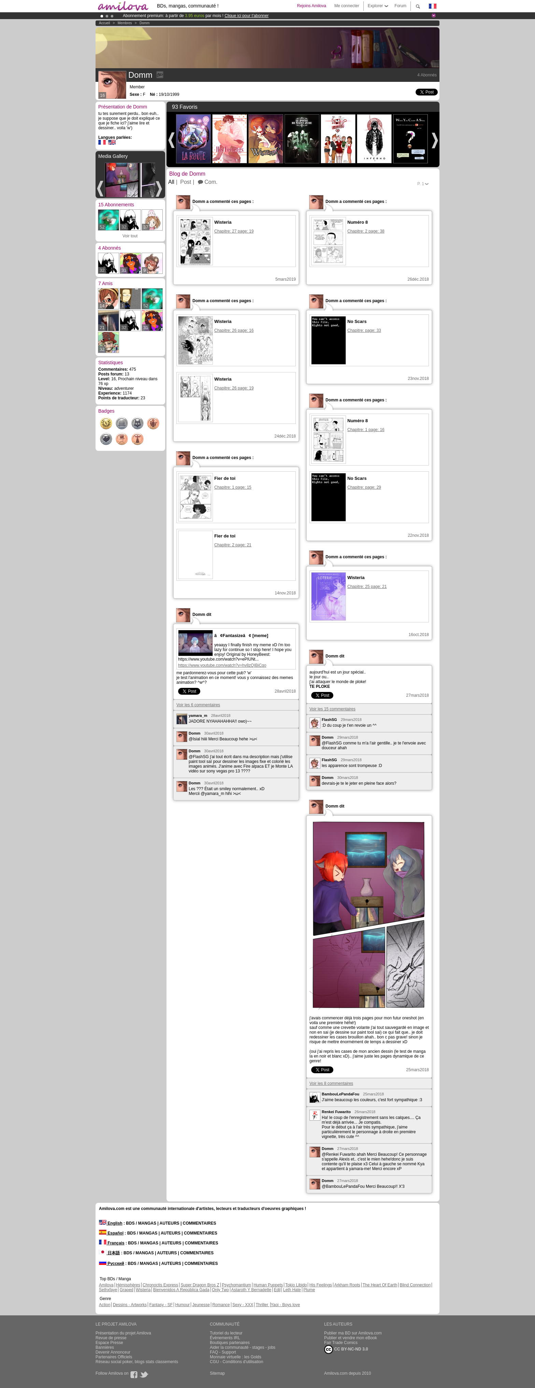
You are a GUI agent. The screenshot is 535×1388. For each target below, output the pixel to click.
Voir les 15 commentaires (332, 709)
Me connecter (346, 5)
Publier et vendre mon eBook (350, 1337)
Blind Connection (415, 1285)
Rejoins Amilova (311, 5)
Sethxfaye (108, 1289)
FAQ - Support (223, 1352)
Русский (111, 1263)
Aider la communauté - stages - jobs (242, 1347)
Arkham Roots (347, 1285)
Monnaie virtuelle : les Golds (235, 1357)
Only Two (220, 1289)
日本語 (109, 1253)
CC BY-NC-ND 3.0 (346, 1349)
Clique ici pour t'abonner (247, 15)
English (110, 1223)
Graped (126, 1289)
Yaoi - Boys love (285, 1304)
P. (420, 183)
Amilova (106, 1285)
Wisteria (143, 1289)
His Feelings (320, 1285)
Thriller (262, 1304)
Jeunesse (200, 1304)
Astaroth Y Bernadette (251, 1289)
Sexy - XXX (242, 1304)
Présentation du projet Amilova (123, 1333)
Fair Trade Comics (341, 1342)
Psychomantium (236, 1285)
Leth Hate (292, 1289)
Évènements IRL (225, 1337)
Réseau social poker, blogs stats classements (137, 1361)
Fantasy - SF (161, 1304)
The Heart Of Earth (380, 1285)
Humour (182, 1304)
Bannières (105, 1347)
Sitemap (217, 1373)
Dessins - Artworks (130, 1304)
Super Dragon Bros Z (199, 1285)
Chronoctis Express (160, 1285)
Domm (144, 23)
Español (111, 1233)
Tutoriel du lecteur (226, 1333)
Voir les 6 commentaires (198, 705)
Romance (221, 1304)
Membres (125, 23)
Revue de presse (111, 1337)
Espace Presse (109, 1342)
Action (104, 1304)
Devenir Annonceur (113, 1352)
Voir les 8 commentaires (331, 1083)
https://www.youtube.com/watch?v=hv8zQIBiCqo (222, 665)
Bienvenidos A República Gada (181, 1289)
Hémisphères (128, 1285)
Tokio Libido (296, 1285)
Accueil (104, 23)
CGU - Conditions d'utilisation (236, 1361)
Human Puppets (268, 1285)
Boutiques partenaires (230, 1342)
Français (112, 1243)
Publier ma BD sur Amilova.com (353, 1333)
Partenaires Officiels (114, 1357)
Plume (309, 1289)
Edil (277, 1289)
